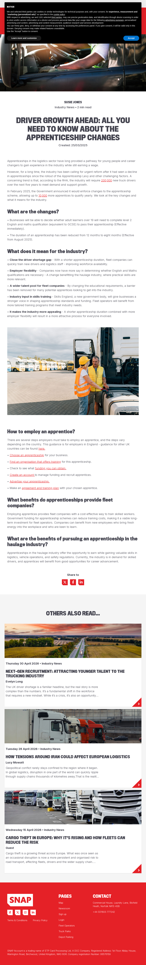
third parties (56, 17)
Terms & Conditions (17, 920)
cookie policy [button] (59, 14)
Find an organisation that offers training (35, 461)
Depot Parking (66, 937)
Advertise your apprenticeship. (29, 481)
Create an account (22, 475)
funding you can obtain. (50, 468)
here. (41, 448)
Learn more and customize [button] (24, 38)
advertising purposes (114, 20)
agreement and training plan (40, 488)
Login (61, 919)
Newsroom (64, 908)
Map (61, 902)
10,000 (42, 195)
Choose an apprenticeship (27, 455)
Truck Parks (65, 931)
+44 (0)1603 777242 (104, 911)
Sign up (62, 914)
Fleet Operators (67, 925)
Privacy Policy (40, 920)
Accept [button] (131, 38)
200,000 (106, 180)
